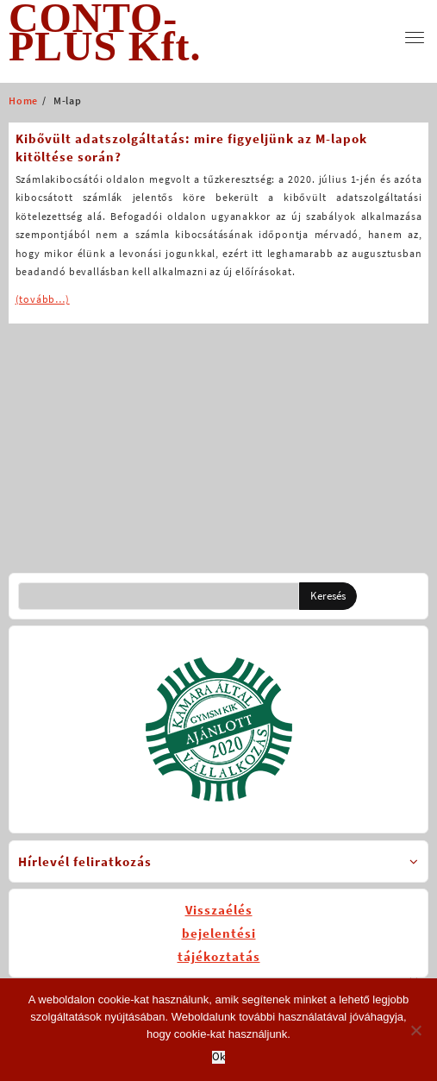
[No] (415, 1030)
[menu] (414, 37)
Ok (218, 1057)
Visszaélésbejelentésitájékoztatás (219, 933)
